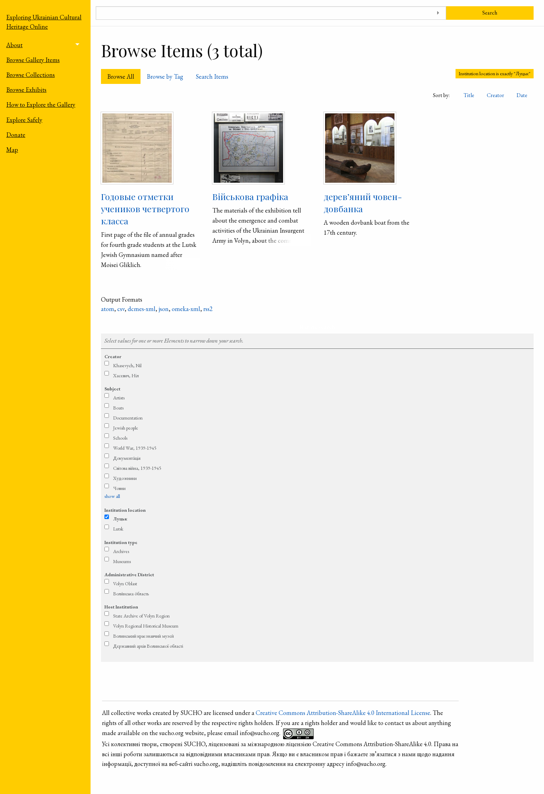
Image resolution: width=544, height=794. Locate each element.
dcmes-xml (141, 309)
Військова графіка (250, 196)
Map (12, 150)
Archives (121, 551)
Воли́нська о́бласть (131, 593)
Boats (118, 408)
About (14, 45)
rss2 (208, 309)
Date (522, 95)
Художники (125, 478)
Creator (495, 95)
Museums (122, 561)
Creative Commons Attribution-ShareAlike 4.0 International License (343, 713)
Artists (119, 398)
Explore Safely (24, 120)
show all (112, 496)
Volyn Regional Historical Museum (145, 626)
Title (469, 95)
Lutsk (118, 529)
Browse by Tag (165, 76)
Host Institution (121, 607)
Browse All (120, 76)
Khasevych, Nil (127, 365)
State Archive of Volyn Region (141, 616)
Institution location (125, 510)
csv (121, 309)
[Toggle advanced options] (438, 13)
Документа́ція (127, 458)
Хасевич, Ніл (126, 375)
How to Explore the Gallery (40, 105)
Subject (112, 389)
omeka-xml (186, 309)
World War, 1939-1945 (134, 448)
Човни (119, 488)
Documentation (128, 418)
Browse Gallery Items (33, 60)
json (164, 309)
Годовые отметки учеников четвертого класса (145, 208)
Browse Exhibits (26, 90)
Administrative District (129, 574)
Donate (15, 135)
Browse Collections (30, 75)
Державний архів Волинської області (148, 646)
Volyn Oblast (125, 583)
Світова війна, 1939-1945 (137, 468)
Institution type (120, 542)
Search (489, 12)
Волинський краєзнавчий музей (143, 636)
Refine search (317, 327)
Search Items (212, 76)
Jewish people (125, 428)
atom (107, 309)
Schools (120, 438)
